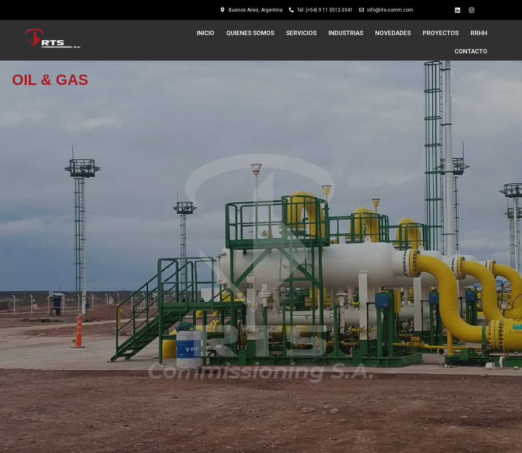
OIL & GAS (50, 79)
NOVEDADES (393, 33)
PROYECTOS (441, 33)
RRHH (479, 33)
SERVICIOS (301, 33)
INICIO (205, 33)
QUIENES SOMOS (250, 33)
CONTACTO (471, 51)
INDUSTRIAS (345, 33)
